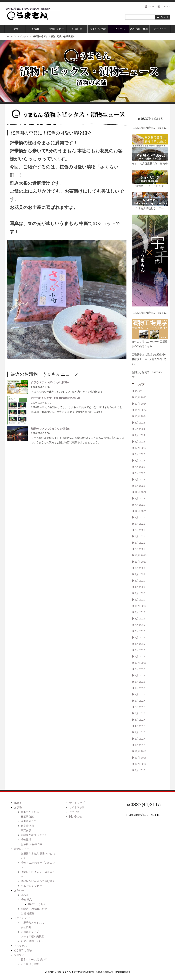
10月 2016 (140, 763)
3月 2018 (140, 681)
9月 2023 (140, 454)
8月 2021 (140, 523)
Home (15, 28)
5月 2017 (140, 719)
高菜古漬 (26, 830)
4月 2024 (140, 435)
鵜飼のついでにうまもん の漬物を (50, 428)
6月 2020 (140, 580)
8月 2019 (140, 618)
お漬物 (35, 28)
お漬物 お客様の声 (31, 844)
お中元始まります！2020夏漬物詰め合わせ (55, 398)
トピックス (118, 28)
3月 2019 (140, 650)
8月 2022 (140, 498)
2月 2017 (140, 738)
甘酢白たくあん (30, 811)
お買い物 (77, 28)
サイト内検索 (77, 807)
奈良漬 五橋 (27, 825)
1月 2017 (140, 744)
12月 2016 (140, 751)
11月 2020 (140, 561)
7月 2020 (140, 574)
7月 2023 (140, 466)
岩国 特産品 (27, 913)
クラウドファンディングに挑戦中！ (51, 382)
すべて (138, 391)
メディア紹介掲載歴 (32, 936)
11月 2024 (140, 409)
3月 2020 (140, 593)
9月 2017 (140, 694)
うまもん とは (98, 28)
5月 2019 (140, 637)
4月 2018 (140, 675)
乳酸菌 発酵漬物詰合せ (34, 908)
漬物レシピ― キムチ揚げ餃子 (38, 881)
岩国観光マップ (30, 931)
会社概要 (26, 927)
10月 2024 (140, 416)
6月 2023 (140, 473)
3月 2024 (140, 441)
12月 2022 (140, 492)
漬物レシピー (56, 28)
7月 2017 (140, 707)
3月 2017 (140, 732)
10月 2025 (140, 397)
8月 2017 (140, 700)
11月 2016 (140, 757)
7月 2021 (140, 530)
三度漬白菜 (27, 816)
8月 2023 (140, 460)
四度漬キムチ (28, 821)
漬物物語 (26, 839)
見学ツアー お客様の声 (34, 959)
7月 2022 (140, 504)
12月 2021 (140, 511)
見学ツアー (159, 28)
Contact (164, 6)
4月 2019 (140, 643)
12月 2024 (140, 403)
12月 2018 (140, 662)
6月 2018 (140, 669)
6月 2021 (140, 536)
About (149, 6)
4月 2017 (140, 726)
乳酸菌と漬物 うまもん (34, 834)
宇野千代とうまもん (32, 922)
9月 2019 (140, 612)
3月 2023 (140, 485)
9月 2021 (140, 517)
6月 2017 (140, 713)
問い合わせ (75, 816)
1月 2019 (140, 656)
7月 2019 (140, 624)
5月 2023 (140, 479)
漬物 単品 (26, 899)
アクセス (74, 811)
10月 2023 (140, 447)
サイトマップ (77, 802)
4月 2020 (140, 586)
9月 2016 (140, 770)
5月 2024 (140, 428)
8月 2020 (140, 567)
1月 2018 (140, 688)
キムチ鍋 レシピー (31, 885)
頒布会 (25, 894)
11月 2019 (140, 605)
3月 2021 (140, 542)
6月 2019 (140, 631)
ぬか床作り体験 (139, 28)
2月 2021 (140, 549)
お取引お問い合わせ (32, 941)
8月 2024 (140, 422)
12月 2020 (140, 555)
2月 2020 (140, 599)
